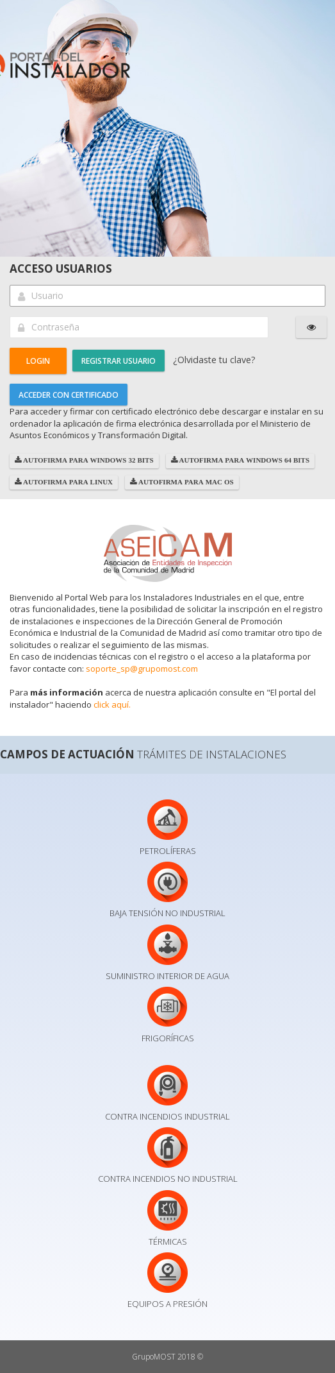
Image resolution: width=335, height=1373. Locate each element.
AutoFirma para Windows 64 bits (243, 460)
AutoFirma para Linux (67, 482)
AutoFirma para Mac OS (185, 482)
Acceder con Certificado (68, 394)
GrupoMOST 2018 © (167, 1356)
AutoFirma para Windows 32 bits (87, 460)
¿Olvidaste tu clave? (214, 360)
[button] (38, 361)
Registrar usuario (118, 360)
